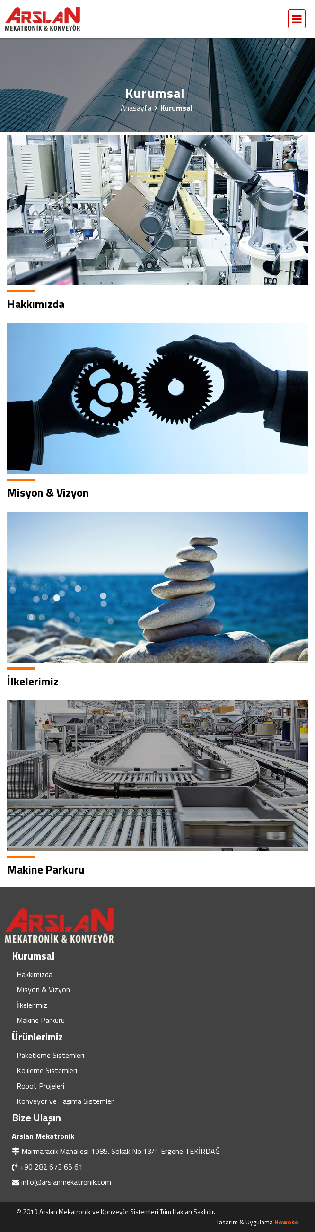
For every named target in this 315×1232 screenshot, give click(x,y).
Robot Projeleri (40, 1086)
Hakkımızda (34, 974)
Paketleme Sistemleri (50, 1055)
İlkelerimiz (32, 1005)
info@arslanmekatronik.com (66, 1182)
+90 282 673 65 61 (51, 1166)
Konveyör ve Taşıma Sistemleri (66, 1101)
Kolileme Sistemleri (47, 1070)
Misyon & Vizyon (43, 989)
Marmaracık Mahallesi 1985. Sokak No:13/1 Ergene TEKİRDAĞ (120, 1151)
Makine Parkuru (41, 1020)
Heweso (286, 1222)
